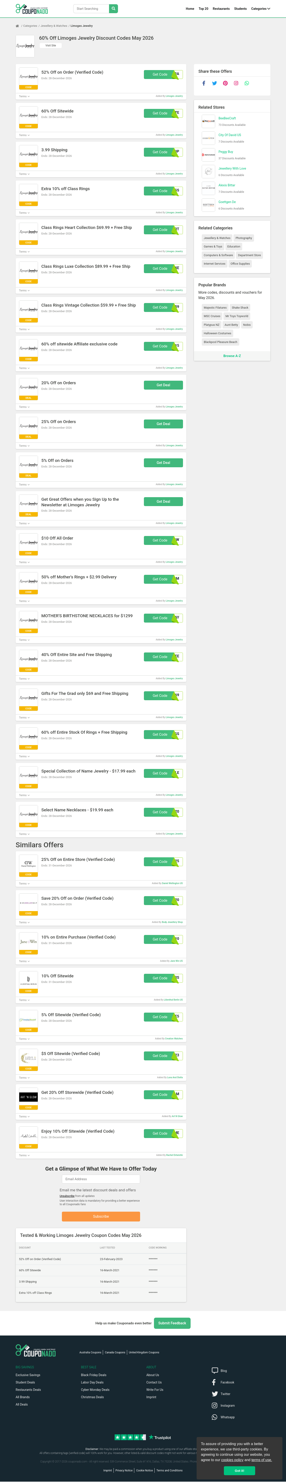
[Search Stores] (113, 8)
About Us (152, 1376)
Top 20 (203, 8)
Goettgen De (227, 202)
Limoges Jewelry (82, 25)
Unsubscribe (67, 1196)
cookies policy (232, 1460)
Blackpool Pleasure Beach (220, 342)
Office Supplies (240, 263)
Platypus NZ (211, 324)
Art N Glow (177, 1116)
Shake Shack (240, 307)
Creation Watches (174, 1038)
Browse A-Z (232, 356)
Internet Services (214, 263)
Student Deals (25, 1383)
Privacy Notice (124, 1471)
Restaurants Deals (28, 1391)
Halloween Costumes (217, 333)
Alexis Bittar (227, 185)
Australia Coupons (90, 1353)
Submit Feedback (172, 1324)
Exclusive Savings (28, 1376)
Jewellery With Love (232, 168)
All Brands (23, 1398)
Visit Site (51, 45)
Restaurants (221, 8)
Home (190, 8)
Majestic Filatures (215, 307)
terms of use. (261, 1460)
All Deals (22, 1406)
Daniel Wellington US (172, 883)
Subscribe (101, 1217)
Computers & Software (218, 255)
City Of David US (230, 135)
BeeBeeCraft (227, 118)
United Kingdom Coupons (144, 1353)
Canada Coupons (115, 1353)
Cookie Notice (144, 1471)
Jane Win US (176, 961)
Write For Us (154, 1391)
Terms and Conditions (169, 1471)
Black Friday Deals (94, 1376)
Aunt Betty (231, 324)
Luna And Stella (175, 1077)
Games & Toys (213, 246)
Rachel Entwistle (174, 1155)
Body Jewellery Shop (172, 922)
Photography (244, 238)
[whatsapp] (246, 83)
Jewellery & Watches (54, 25)
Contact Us (154, 1383)
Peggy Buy (226, 152)
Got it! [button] (239, 1471)
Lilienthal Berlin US (173, 1000)
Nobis (247, 324)
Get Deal (163, 385)
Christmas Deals (92, 1398)
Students (240, 8)
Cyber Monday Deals (95, 1391)
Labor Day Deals (92, 1383)
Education (233, 246)
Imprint (151, 1398)
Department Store (249, 255)
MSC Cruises (212, 316)
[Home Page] (19, 25)
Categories (259, 8)
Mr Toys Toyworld (236, 316)
